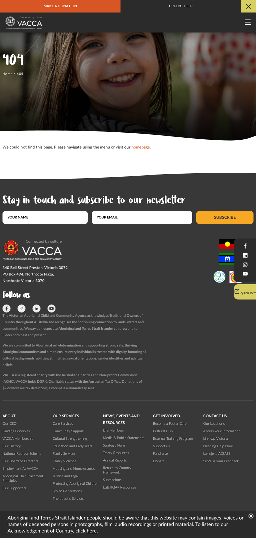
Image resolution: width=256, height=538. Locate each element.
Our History (11, 446)
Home (7, 74)
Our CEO (9, 424)
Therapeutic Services (68, 498)
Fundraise (160, 454)
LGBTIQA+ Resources (119, 487)
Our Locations (214, 424)
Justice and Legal (65, 476)
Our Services (66, 416)
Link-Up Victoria (215, 438)
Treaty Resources (116, 453)
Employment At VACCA (20, 468)
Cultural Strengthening (70, 438)
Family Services (64, 454)
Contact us (215, 416)
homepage (141, 147)
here (92, 531)
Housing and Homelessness (74, 468)
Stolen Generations (67, 491)
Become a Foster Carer (170, 424)
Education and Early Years (72, 446)
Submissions (112, 480)
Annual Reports (115, 460)
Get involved (166, 416)
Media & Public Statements (123, 438)
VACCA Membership (18, 438)
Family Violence (64, 461)
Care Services (63, 424)
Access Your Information (221, 431)
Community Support (68, 431)
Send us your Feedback (221, 461)
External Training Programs (173, 438)
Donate (158, 461)
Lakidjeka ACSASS (216, 454)
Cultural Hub (163, 431)
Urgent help (180, 6)
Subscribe (225, 218)
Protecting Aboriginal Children (75, 484)
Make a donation (60, 6)
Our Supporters (14, 488)
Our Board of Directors (20, 461)
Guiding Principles (16, 431)
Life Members (113, 430)
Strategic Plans (114, 445)
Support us (161, 446)
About (9, 416)
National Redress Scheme (21, 454)
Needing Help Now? (218, 446)
